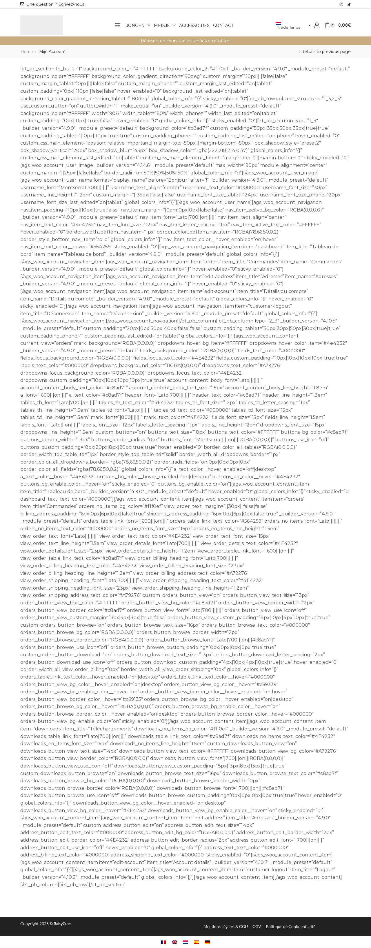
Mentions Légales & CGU (225, 926)
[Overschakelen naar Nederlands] (185, 942)
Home (27, 51)
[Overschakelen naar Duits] (207, 942)
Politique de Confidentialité (290, 926)
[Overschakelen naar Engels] (174, 942)
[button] (117, 25)
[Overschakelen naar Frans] (163, 942)
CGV (256, 926)
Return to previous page (326, 51)
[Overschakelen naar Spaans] (196, 942)
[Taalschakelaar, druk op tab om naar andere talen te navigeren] (293, 25)
